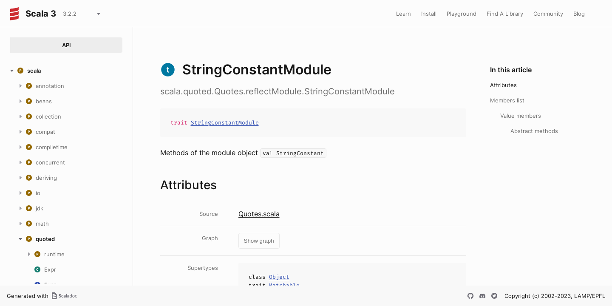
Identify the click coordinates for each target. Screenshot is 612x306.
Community (548, 13)
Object (279, 276)
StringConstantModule (225, 122)
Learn (403, 13)
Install (428, 13)
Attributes (503, 85)
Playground (461, 13)
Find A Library (505, 13)
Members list (507, 100)
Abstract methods (534, 131)
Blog (579, 13)
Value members (520, 115)
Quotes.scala (259, 214)
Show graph (259, 241)
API (66, 45)
